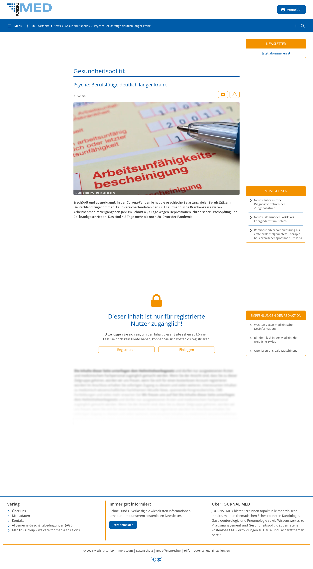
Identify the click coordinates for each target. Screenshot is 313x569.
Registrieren (126, 349)
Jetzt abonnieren (274, 53)
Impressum (125, 550)
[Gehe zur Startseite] (41, 26)
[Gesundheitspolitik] (77, 26)
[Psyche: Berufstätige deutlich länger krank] (122, 26)
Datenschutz (144, 550)
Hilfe (187, 550)
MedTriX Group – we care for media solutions (46, 530)
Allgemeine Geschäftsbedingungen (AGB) (42, 525)
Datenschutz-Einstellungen (212, 550)
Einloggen (186, 349)
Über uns (19, 511)
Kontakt (18, 520)
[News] (57, 26)
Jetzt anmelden (123, 525)
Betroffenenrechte (168, 550)
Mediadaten (21, 516)
